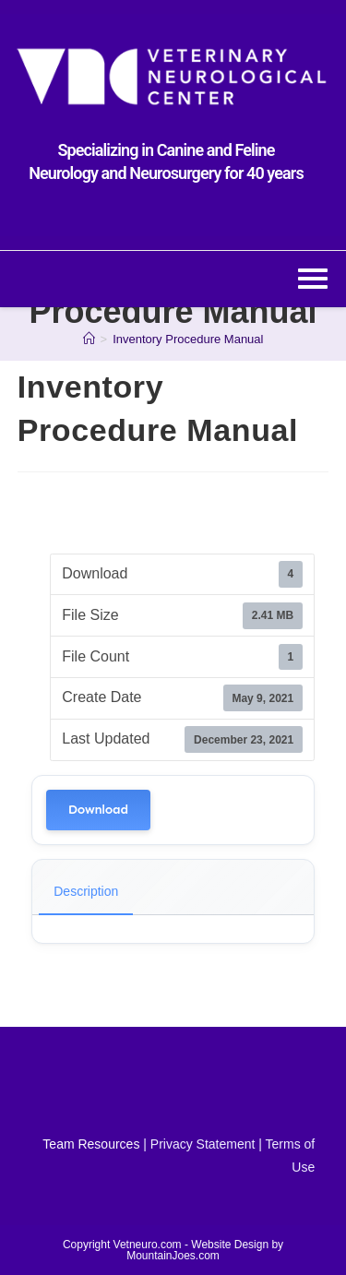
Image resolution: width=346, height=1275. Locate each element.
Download (98, 809)
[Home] (89, 339)
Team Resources (90, 1144)
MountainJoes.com (173, 1255)
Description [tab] (86, 891)
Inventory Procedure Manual (188, 339)
